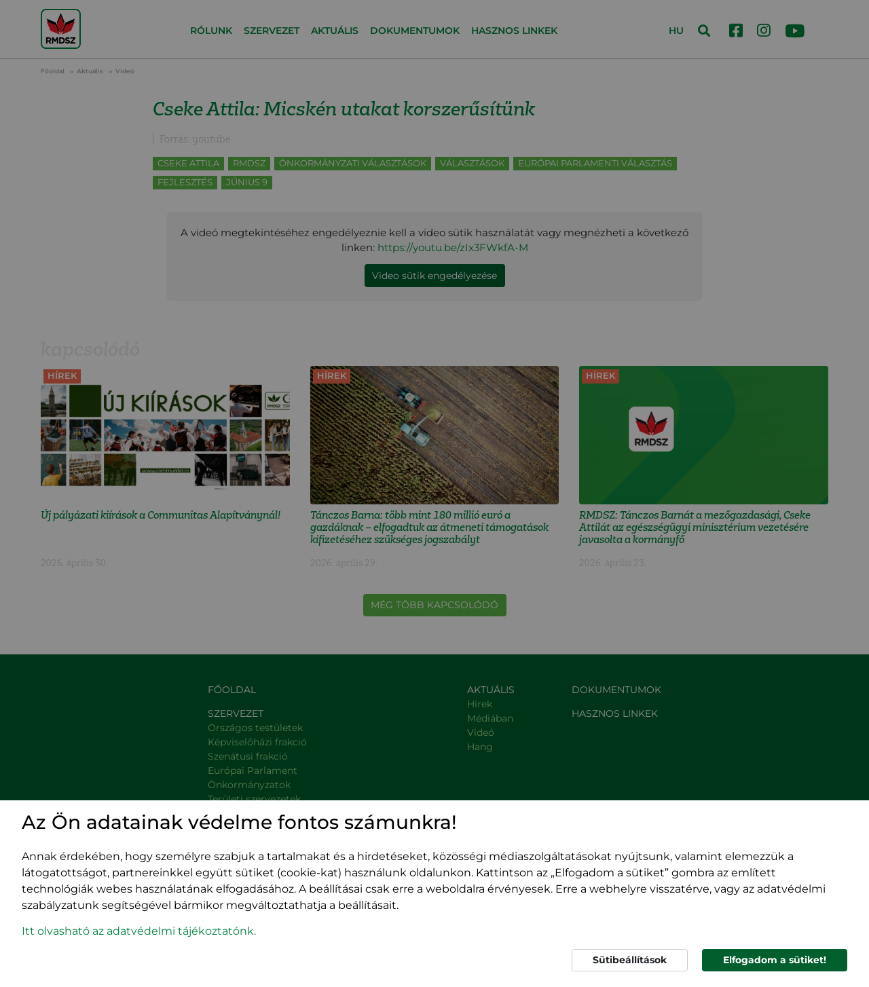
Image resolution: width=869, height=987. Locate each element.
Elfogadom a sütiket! (774, 960)
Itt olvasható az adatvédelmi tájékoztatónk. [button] (139, 931)
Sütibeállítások (630, 960)
